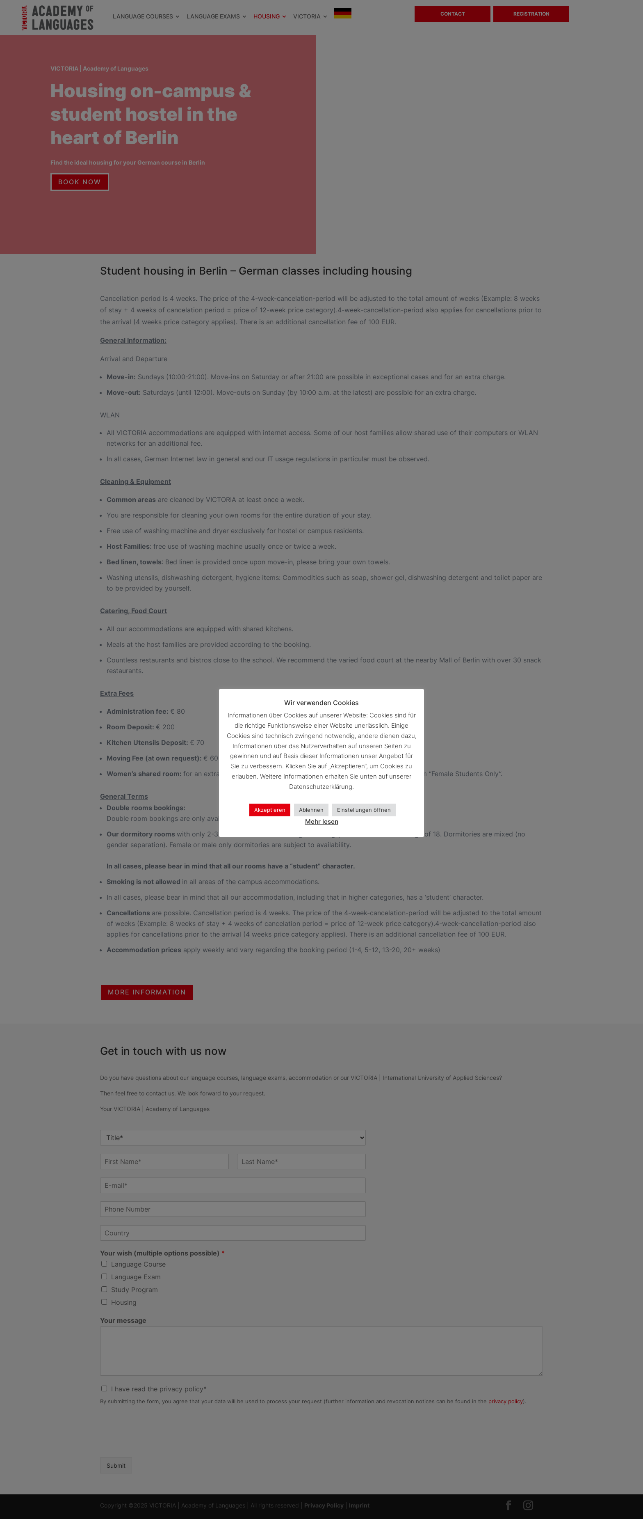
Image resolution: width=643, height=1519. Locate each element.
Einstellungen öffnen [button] (364, 809)
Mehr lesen (321, 821)
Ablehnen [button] (311, 809)
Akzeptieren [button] (269, 809)
